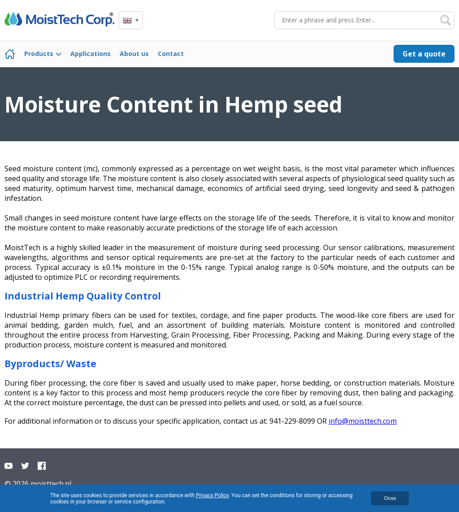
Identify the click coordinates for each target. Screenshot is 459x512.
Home (9, 53)
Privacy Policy (212, 495)
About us (134, 53)
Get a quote (424, 54)
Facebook (42, 466)
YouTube (8, 466)
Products (38, 53)
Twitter (25, 466)
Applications (90, 53)
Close (390, 498)
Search (445, 20)
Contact (171, 53)
